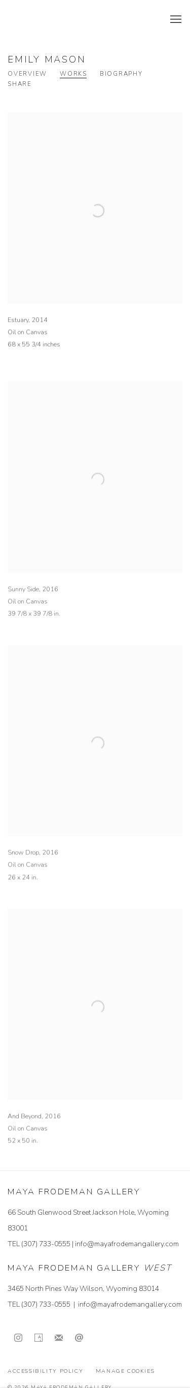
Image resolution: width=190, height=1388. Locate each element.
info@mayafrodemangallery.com (127, 1244)
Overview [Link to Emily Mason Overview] (27, 74)
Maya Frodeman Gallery (78, 19)
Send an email (79, 1338)
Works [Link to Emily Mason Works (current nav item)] (73, 74)
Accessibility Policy (45, 1371)
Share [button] (20, 84)
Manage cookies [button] (125, 1371)
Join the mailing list (58, 1338)
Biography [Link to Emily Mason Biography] (121, 74)
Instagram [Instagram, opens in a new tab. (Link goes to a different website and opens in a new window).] (18, 1338)
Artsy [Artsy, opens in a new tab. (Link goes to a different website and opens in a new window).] (38, 1338)
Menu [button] (174, 19)
